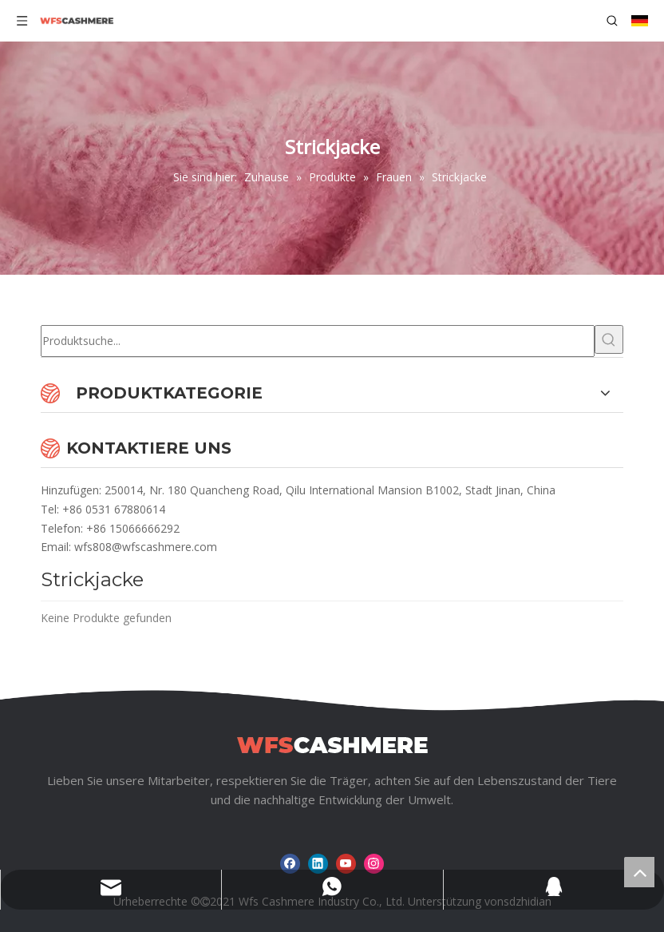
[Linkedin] (318, 864)
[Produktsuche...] (318, 341)
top (639, 872)
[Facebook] (290, 864)
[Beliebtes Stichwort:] (609, 339)
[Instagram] (374, 864)
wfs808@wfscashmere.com (145, 546)
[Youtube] (346, 864)
